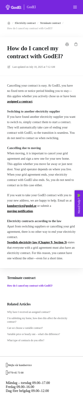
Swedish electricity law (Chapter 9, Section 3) (37, 242)
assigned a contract (19, 101)
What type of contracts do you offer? (25, 340)
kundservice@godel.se (21, 205)
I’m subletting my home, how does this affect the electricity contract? (37, 320)
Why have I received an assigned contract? (28, 312)
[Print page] (67, 44)
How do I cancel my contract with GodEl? (30, 28)
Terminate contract (50, 23)
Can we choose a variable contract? (25, 327)
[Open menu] (75, 7)
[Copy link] (75, 44)
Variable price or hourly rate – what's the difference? (33, 334)
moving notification (20, 211)
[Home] (13, 7)
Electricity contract (25, 23)
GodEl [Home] (31, 7)
